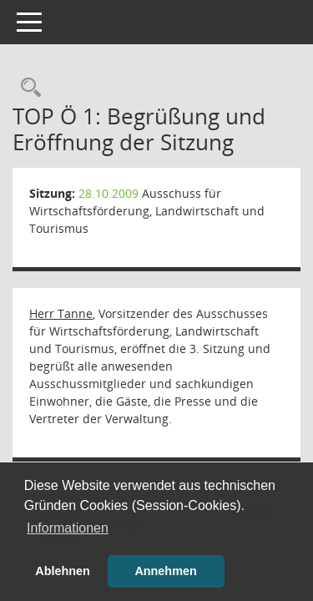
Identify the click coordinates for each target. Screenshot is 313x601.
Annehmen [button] (165, 571)
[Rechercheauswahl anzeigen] (27, 88)
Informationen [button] (68, 528)
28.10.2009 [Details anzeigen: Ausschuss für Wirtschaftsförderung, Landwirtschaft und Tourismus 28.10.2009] (108, 193)
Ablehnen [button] (62, 571)
